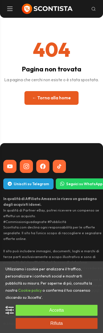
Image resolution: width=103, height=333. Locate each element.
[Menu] (10, 9)
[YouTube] (9, 166)
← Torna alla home (51, 97)
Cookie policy (30, 290)
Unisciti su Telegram (28, 184)
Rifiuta (56, 323)
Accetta (56, 310)
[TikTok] (59, 166)
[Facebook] (42, 166)
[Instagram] (26, 166)
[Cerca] (94, 9)
